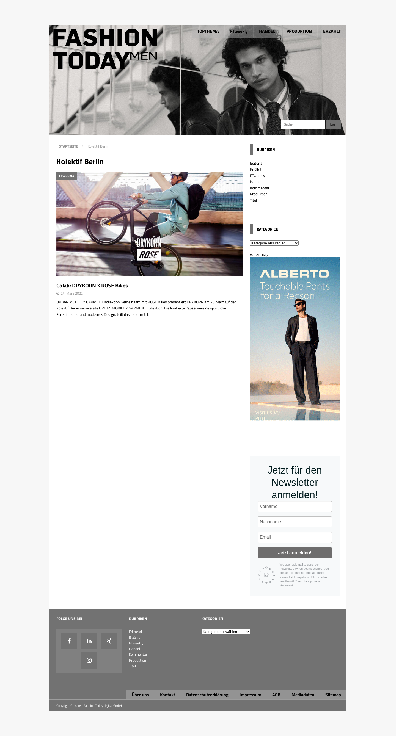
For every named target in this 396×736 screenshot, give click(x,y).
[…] (150, 314)
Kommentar (260, 188)
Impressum (250, 694)
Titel (253, 200)
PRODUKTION (299, 31)
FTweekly (239, 31)
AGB (276, 694)
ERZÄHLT (332, 31)
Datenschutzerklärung (207, 694)
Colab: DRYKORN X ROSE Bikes (92, 285)
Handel (255, 181)
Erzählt (256, 169)
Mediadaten (303, 694)
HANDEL (267, 31)
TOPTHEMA (208, 31)
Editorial (256, 163)
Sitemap (333, 694)
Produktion (259, 194)
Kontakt (167, 694)
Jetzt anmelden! (294, 552)
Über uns (140, 694)
